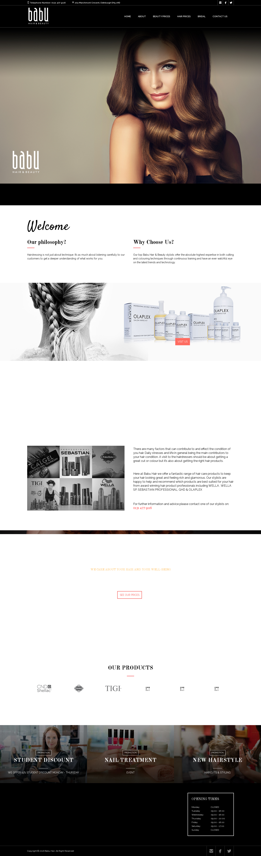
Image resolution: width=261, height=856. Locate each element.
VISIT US (183, 341)
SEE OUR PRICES (129, 594)
